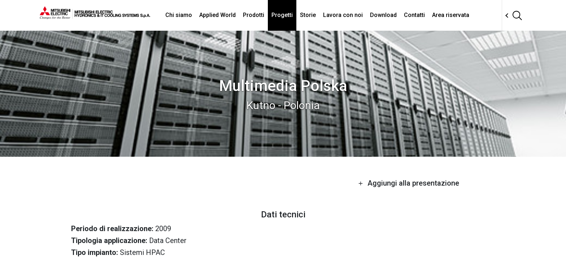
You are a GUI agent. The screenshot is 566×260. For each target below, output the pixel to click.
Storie (308, 15)
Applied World (217, 15)
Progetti (282, 15)
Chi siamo (178, 15)
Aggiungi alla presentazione (408, 183)
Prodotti (253, 15)
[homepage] (95, 16)
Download (383, 15)
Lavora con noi (343, 15)
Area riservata (450, 15)
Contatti (414, 15)
